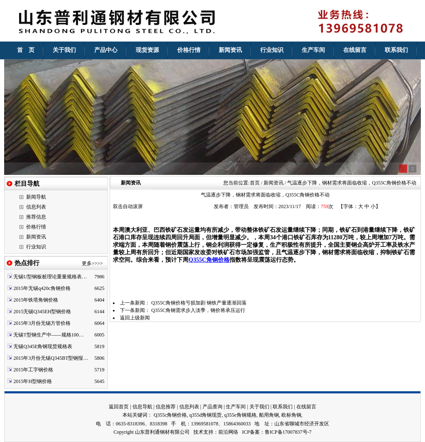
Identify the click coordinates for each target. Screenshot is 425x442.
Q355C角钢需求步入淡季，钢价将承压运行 (198, 310)
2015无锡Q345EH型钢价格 (42, 311)
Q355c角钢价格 (170, 415)
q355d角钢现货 (205, 415)
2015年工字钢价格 (33, 370)
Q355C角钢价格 (208, 259)
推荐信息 (36, 217)
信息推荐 (166, 407)
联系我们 (283, 407)
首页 (255, 183)
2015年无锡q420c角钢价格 (41, 288)
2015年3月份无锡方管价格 (42, 323)
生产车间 (236, 407)
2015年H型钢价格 (32, 381)
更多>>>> (92, 263)
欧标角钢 (291, 415)
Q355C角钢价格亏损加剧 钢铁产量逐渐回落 (199, 303)
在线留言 (306, 407)
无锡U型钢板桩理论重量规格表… (50, 277)
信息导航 (142, 407)
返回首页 (119, 407)
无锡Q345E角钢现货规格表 (42, 346)
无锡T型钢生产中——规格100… (48, 335)
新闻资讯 (36, 237)
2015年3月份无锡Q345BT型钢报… (50, 358)
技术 (198, 432)
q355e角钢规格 (240, 415)
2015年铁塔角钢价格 (35, 300)
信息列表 (36, 207)
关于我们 (259, 407)
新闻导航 (36, 197)
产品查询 (212, 407)
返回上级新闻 (135, 318)
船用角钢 (269, 415)
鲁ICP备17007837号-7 (288, 432)
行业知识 (36, 247)
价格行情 (36, 227)
